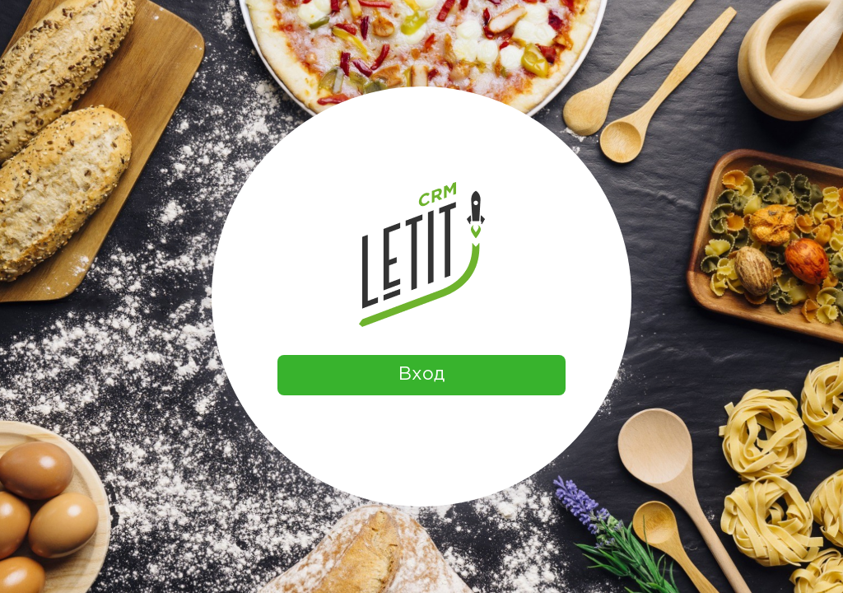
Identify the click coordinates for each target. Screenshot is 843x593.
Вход (421, 375)
